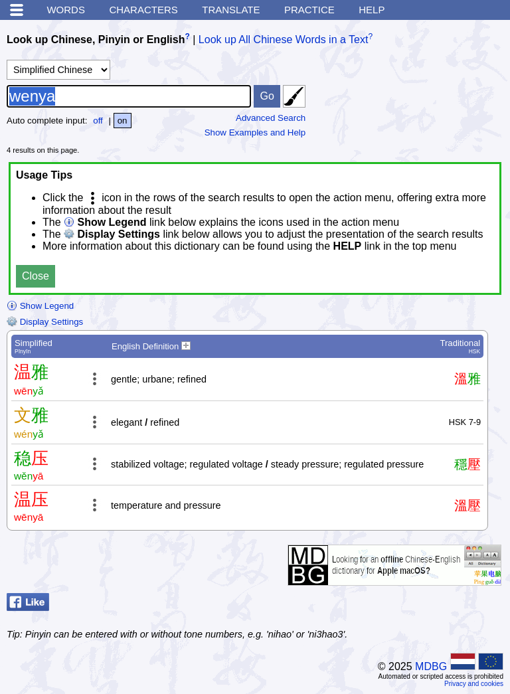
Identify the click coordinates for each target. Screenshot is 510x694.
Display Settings (45, 322)
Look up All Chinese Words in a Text (284, 39)
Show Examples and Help (255, 132)
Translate (231, 9)
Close (35, 276)
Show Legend (40, 306)
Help (371, 9)
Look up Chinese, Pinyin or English (96, 39)
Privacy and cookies (473, 683)
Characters (143, 9)
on (123, 121)
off (98, 121)
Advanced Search (270, 118)
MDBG (431, 666)
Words (65, 9)
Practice (309, 9)
